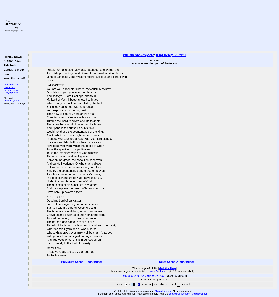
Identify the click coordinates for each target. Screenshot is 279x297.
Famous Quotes (12, 100)
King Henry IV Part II (171, 55)
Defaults (187, 284)
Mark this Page (167, 268)
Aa (150, 284)
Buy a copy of (144, 275)
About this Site (11, 84)
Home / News (12, 56)
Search (7, 74)
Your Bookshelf (13, 78)
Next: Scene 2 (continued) (176, 261)
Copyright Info (11, 92)
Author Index (11, 61)
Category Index (13, 69)
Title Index (10, 65)
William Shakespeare (138, 55)
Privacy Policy (11, 90)
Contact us (9, 87)
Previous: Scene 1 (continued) (81, 261)
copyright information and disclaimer (188, 293)
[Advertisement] (153, 26)
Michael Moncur (163, 291)
